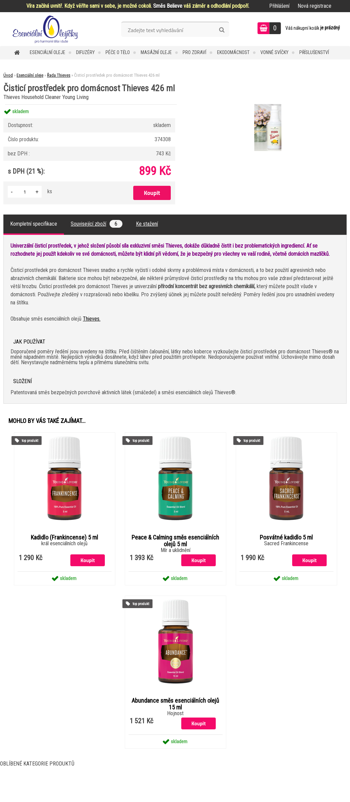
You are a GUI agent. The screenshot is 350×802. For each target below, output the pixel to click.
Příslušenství (314, 52)
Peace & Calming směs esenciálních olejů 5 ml (175, 541)
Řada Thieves (58, 75)
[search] (222, 30)
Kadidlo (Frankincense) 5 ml (64, 537)
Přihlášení (279, 6)
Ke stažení (147, 224)
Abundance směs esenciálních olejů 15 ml (175, 704)
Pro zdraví (194, 52)
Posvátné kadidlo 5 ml (286, 537)
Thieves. (91, 319)
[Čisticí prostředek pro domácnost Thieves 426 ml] (267, 105)
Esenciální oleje (47, 52)
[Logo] (46, 29)
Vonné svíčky (274, 52)
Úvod (8, 75)
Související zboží (96, 224)
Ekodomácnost (233, 52)
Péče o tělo (118, 52)
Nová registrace (314, 6)
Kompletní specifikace (33, 224)
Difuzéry (85, 52)
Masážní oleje (156, 52)
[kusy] (25, 192)
